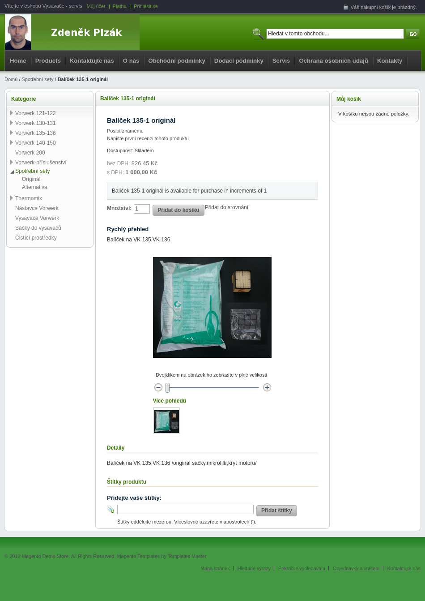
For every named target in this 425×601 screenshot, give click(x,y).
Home (18, 60)
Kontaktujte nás (92, 60)
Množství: (119, 208)
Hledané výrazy (254, 568)
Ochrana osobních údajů (333, 60)
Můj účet (96, 6)
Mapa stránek (215, 568)
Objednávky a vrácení (356, 568)
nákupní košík (376, 7)
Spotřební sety (38, 79)
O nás (131, 60)
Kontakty (389, 60)
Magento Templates (138, 556)
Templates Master (187, 556)
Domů (10, 79)
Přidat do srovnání (226, 207)
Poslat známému (125, 130)
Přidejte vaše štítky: (134, 497)
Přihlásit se (146, 6)
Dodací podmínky (239, 60)
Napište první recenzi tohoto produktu (148, 138)
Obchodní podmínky (176, 60)
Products (48, 60)
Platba (120, 6)
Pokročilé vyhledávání (301, 568)
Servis (281, 60)
